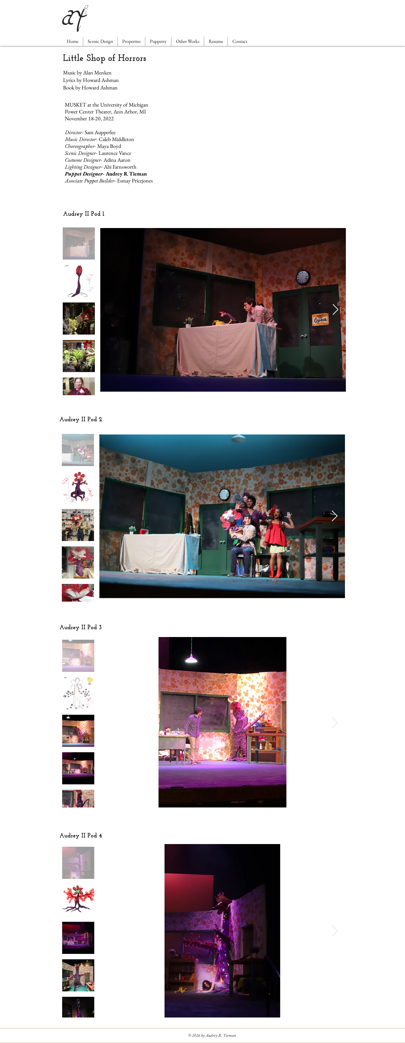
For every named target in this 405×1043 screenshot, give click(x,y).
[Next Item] (335, 310)
